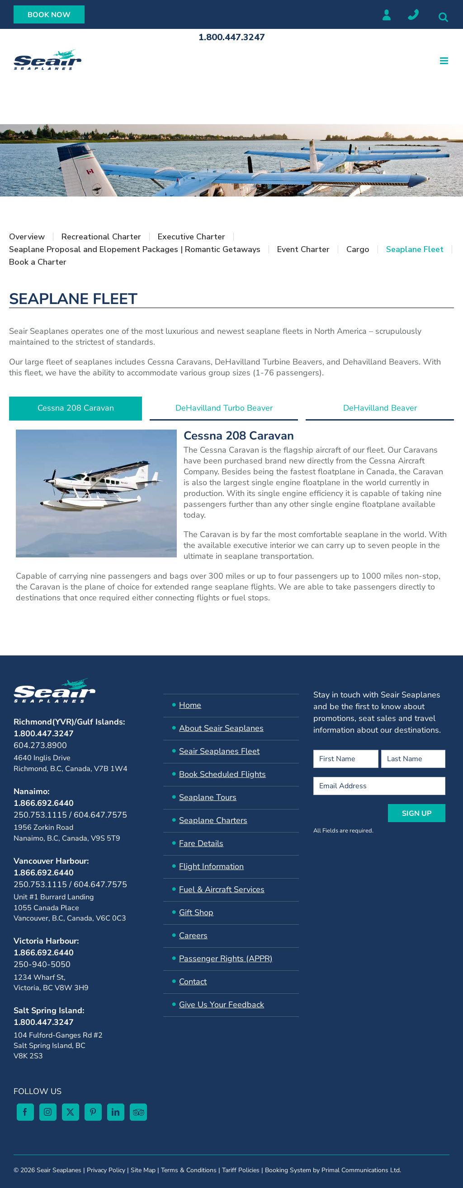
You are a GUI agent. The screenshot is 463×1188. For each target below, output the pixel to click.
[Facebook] (25, 1112)
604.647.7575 (100, 814)
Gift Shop (196, 912)
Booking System (288, 1170)
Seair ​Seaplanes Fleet (219, 751)
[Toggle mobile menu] (444, 60)
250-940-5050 (42, 964)
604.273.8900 (40, 745)
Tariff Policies (241, 1170)
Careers (193, 935)
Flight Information (211, 866)
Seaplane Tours (207, 797)
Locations (413, 14)
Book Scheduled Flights (222, 774)
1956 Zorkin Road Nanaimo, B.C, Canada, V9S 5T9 (67, 833)
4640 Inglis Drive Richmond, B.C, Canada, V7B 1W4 (71, 763)
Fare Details (201, 843)
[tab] (75, 409)
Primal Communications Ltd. (361, 1170)
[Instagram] (48, 1112)
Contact (193, 981)
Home (190, 705)
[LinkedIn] (115, 1112)
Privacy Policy (106, 1170)
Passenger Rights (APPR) (226, 958)
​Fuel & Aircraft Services (222, 889)
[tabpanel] (231, 520)
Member (386, 14)
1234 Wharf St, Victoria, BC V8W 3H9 (51, 983)
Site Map (143, 1170)
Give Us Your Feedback (221, 1004)
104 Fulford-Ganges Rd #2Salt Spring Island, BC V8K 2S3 (58, 1046)
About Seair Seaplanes (221, 728)
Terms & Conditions (189, 1170)
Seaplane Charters (213, 820)
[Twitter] (70, 1112)
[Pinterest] (93, 1112)
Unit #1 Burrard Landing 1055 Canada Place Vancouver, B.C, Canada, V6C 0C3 (70, 907)
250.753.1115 (40, 814)
